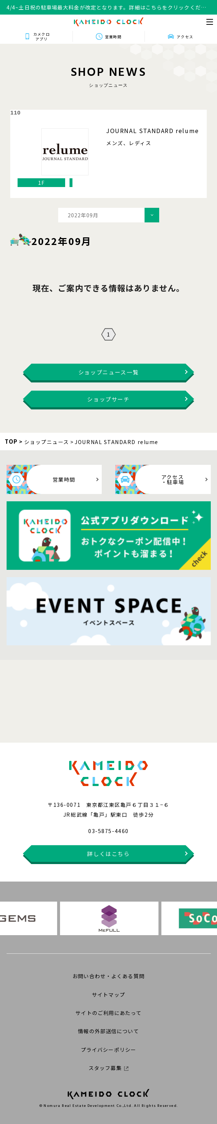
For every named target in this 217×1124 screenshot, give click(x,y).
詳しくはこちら (108, 853)
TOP (11, 441)
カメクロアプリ (41, 36)
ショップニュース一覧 (108, 372)
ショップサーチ (108, 399)
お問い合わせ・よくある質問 (108, 976)
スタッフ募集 (108, 1068)
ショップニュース (46, 442)
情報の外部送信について (108, 1031)
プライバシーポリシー (108, 1049)
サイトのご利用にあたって (108, 1012)
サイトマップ (108, 994)
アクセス (185, 36)
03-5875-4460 (108, 831)
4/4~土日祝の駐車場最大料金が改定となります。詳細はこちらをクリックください (106, 7)
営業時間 (113, 36)
